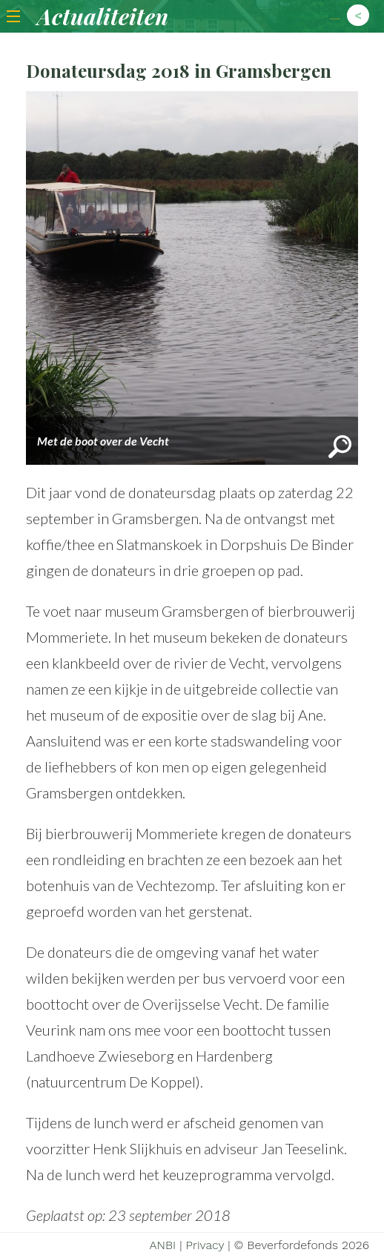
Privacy (205, 1245)
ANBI (162, 1245)
